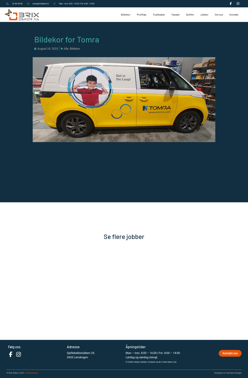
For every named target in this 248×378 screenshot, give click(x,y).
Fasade (176, 14)
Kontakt (233, 14)
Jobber (204, 14)
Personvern (32, 373)
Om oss (219, 14)
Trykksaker (159, 14)
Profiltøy (141, 14)
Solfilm (190, 14)
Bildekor (125, 14)
